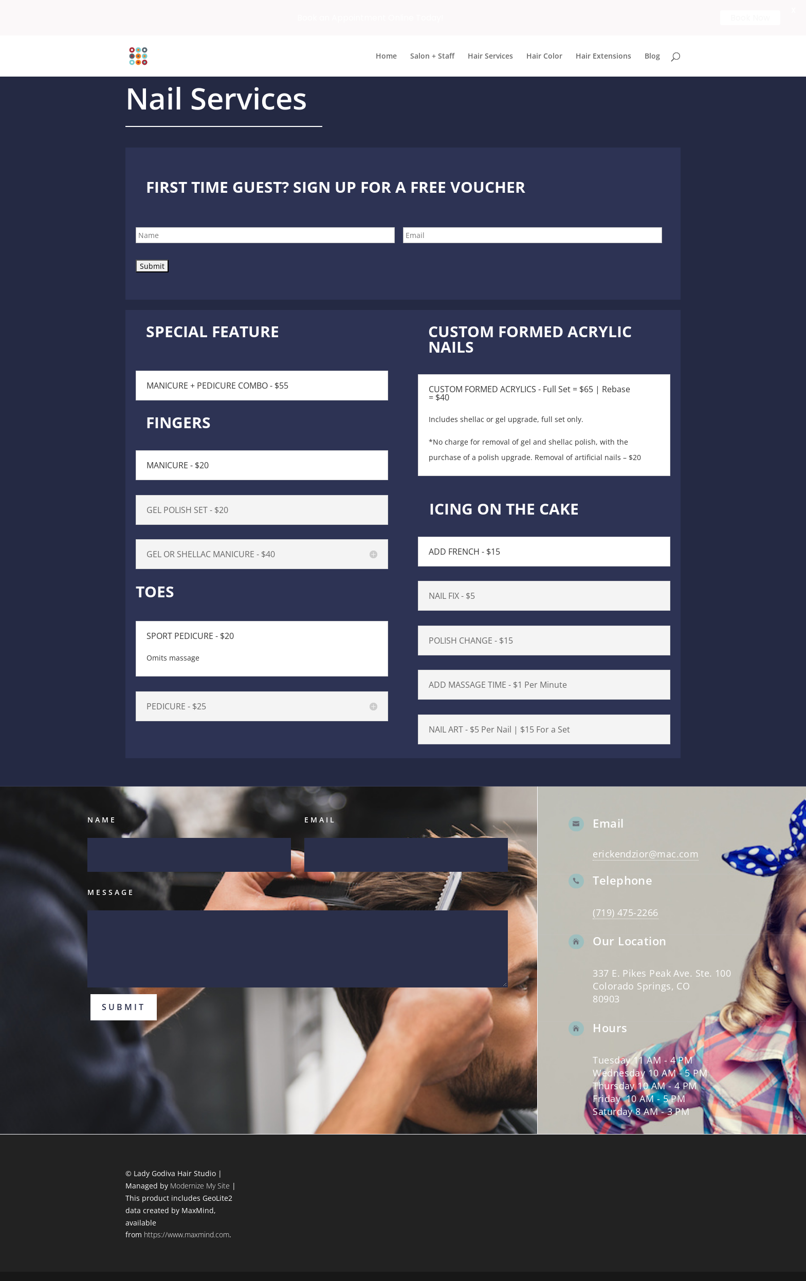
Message (111, 891)
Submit (123, 1006)
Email (320, 819)
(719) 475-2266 (625, 912)
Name (102, 819)
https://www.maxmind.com (186, 1234)
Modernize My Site (200, 1185)
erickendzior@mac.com (646, 853)
